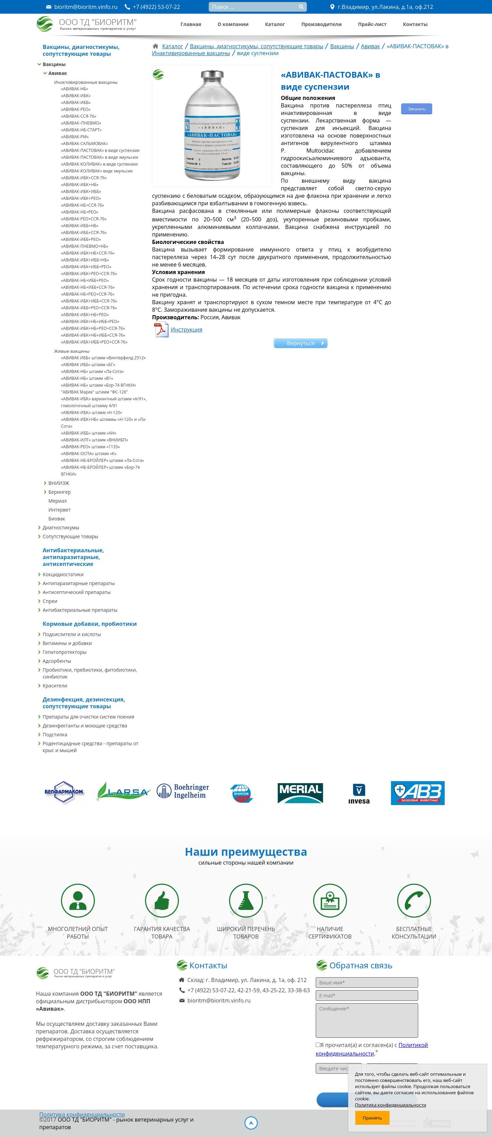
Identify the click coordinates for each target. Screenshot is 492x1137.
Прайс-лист (372, 24)
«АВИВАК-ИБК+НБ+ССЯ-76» (88, 253)
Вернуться (301, 343)
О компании (233, 24)
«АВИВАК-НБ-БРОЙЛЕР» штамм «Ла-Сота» (102, 460)
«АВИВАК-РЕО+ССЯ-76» (84, 219)
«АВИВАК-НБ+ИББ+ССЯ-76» (88, 287)
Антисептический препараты (77, 592)
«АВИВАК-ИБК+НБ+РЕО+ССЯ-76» (93, 328)
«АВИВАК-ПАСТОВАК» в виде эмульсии (99, 157)
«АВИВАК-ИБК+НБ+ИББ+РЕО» (90, 321)
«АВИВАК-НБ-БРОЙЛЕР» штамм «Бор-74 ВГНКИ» (100, 470)
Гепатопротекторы (64, 652)
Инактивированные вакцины (86, 82)
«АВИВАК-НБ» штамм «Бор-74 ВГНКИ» (98, 385)
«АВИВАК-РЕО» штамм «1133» (90, 447)
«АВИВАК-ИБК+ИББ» (81, 191)
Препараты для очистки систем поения (88, 716)
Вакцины (54, 64)
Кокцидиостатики (63, 574)
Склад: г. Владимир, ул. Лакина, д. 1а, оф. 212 (247, 980)
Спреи (50, 601)
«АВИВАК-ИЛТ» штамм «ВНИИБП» (94, 440)
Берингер (60, 492)
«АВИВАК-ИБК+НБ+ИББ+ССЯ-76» (93, 335)
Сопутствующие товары (70, 536)
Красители (55, 685)
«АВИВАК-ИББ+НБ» (80, 226)
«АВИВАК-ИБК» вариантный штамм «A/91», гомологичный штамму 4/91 (104, 402)
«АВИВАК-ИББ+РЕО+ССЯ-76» (89, 308)
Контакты (415, 24)
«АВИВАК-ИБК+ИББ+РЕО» (86, 267)
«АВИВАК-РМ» (75, 137)
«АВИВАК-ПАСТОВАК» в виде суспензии (100, 150)
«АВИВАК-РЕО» (76, 109)
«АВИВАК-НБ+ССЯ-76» (82, 205)
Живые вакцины (72, 351)
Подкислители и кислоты (72, 634)
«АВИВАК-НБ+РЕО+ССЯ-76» (87, 294)
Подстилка (55, 734)
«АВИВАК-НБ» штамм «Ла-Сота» (92, 371)
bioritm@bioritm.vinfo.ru (219, 1000)
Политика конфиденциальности (82, 1114)
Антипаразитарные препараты (79, 583)
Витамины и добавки (67, 643)
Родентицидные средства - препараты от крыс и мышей (90, 746)
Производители (321, 24)
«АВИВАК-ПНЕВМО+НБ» (84, 246)
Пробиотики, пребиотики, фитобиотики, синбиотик (90, 673)
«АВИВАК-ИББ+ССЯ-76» (84, 232)
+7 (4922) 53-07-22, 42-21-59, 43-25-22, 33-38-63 (249, 990)
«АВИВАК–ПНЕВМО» (81, 123)
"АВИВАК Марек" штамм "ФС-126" (94, 392)
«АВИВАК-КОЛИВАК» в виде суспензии (99, 164)
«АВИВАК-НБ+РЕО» (79, 212)
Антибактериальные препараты (80, 610)
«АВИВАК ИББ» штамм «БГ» (88, 364)
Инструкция (187, 329)
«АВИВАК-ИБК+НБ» (80, 185)
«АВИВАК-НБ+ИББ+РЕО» (85, 280)
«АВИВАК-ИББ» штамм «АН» (89, 433)
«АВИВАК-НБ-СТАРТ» (81, 130)
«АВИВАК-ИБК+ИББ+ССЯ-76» (89, 301)
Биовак (57, 518)
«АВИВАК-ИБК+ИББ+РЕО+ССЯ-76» (94, 342)
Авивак (58, 73)
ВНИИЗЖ (59, 483)
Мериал (58, 501)
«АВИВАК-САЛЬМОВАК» (84, 143)
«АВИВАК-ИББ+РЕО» (81, 239)
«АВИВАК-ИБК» (76, 96)
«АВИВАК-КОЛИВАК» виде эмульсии (97, 171)
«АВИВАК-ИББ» (76, 102)
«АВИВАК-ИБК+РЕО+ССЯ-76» (89, 273)
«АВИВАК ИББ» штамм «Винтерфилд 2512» (103, 358)
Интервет (60, 509)
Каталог (275, 24)
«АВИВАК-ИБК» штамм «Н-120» (91, 412)
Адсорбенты (57, 661)
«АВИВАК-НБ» (74, 89)
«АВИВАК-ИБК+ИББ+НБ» (85, 260)
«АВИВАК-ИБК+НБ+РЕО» (85, 315)
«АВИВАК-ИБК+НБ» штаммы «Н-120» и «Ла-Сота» (104, 422)
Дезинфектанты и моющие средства (85, 725)
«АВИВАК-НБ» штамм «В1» (87, 378)
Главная (191, 24)
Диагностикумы (61, 527)
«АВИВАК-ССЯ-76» (78, 116)
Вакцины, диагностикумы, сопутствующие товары (257, 46)
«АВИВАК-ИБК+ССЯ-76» (84, 178)
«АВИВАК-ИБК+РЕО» (81, 198)
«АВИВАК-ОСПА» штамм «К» (89, 453)
